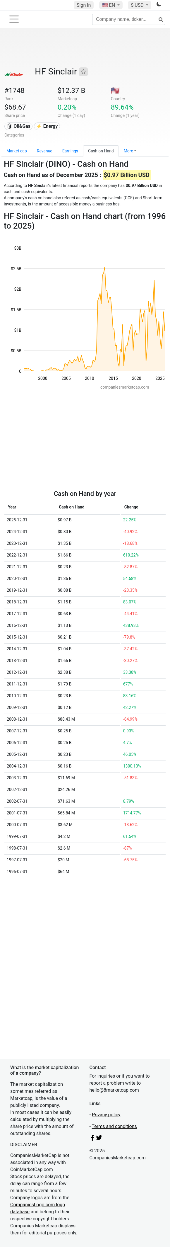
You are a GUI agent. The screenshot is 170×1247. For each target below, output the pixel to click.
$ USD (138, 5)
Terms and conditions (114, 1126)
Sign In (84, 5)
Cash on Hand (101, 151)
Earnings (70, 151)
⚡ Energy (47, 126)
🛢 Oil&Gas (18, 126)
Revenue (44, 151)
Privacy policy (106, 1114)
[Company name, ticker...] (128, 19)
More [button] (128, 151)
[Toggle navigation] (14, 19)
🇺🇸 (109, 5)
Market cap (16, 151)
